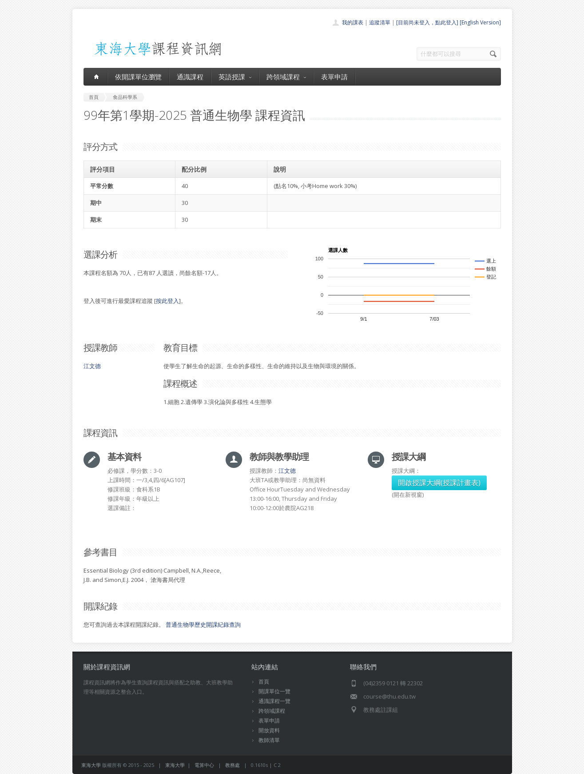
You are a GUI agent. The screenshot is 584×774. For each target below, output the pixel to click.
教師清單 (269, 740)
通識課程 (190, 76)
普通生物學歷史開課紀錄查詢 (203, 625)
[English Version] (480, 22)
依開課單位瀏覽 (138, 76)
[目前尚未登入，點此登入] (427, 22)
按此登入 (167, 301)
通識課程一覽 (274, 701)
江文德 (92, 366)
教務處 (232, 765)
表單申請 (334, 76)
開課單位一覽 (274, 691)
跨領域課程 (286, 76)
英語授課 (235, 76)
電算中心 (204, 765)
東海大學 (91, 765)
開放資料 (269, 730)
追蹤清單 (379, 22)
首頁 (263, 681)
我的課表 (352, 22)
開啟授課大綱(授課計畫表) (439, 482)
